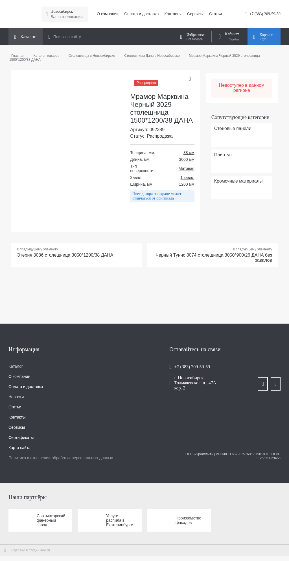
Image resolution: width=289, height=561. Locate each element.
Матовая (186, 168)
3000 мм (186, 159)
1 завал (187, 177)
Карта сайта (19, 447)
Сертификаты (21, 437)
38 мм (188, 152)
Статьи (215, 14)
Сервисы (195, 14)
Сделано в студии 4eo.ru (30, 550)
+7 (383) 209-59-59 (265, 14)
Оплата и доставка (141, 14)
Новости (16, 397)
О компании (108, 14)
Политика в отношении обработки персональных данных (60, 458)
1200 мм (186, 184)
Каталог (15, 366)
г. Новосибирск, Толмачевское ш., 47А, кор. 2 (196, 382)
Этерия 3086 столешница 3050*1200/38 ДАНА (65, 255)
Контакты (173, 14)
